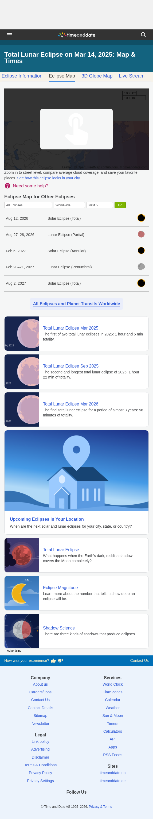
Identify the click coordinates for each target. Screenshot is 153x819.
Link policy (40, 741)
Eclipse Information (22, 76)
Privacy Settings (40, 781)
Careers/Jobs (40, 692)
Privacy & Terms (100, 807)
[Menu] (9, 34)
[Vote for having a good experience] (53, 660)
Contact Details (40, 708)
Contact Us (139, 660)
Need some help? (30, 185)
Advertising (40, 749)
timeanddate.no (113, 773)
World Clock (113, 684)
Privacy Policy (40, 773)
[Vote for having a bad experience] (60, 660)
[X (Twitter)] (67, 801)
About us (40, 684)
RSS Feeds (112, 755)
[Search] (143, 34)
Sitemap (40, 715)
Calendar (112, 700)
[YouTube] (95, 801)
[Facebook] (58, 801)
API (113, 739)
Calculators (112, 731)
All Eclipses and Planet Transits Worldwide (76, 304)
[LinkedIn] (77, 801)
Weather (113, 708)
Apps (112, 747)
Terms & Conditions (40, 765)
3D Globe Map (96, 76)
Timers (112, 723)
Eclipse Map (62, 76)
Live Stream (131, 76)
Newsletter (40, 723)
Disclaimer (40, 757)
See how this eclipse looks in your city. (49, 178)
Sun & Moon (112, 715)
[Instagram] (86, 801)
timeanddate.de (113, 781)
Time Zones (112, 692)
